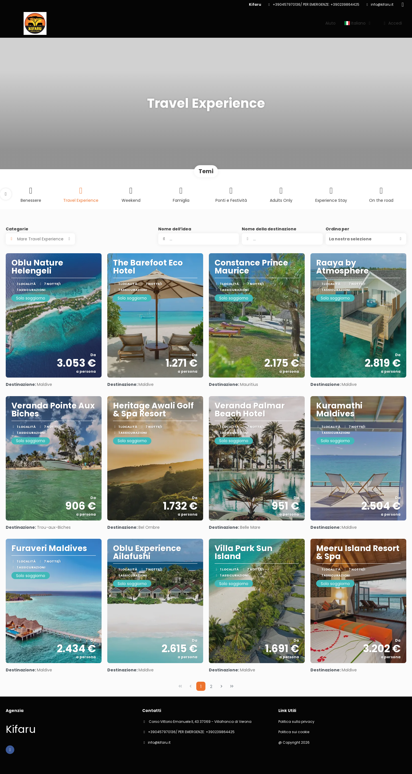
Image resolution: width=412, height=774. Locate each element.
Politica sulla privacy (296, 721)
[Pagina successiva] (221, 686)
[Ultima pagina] (231, 686)
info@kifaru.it (382, 4)
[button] (5, 194)
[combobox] (282, 239)
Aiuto (330, 23)
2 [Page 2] (211, 686)
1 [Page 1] (200, 686)
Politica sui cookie (293, 732)
